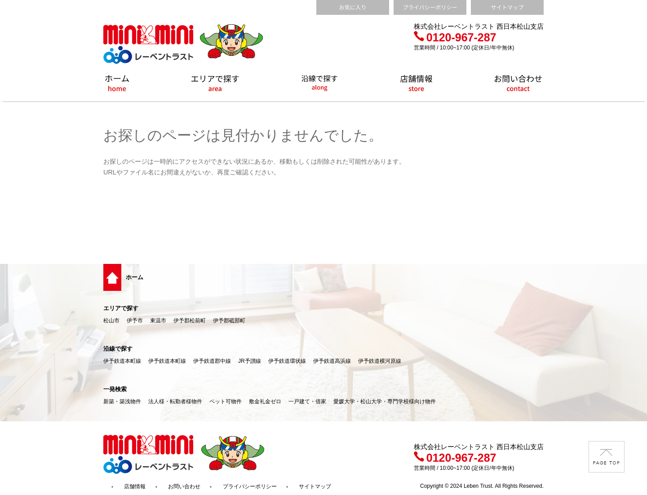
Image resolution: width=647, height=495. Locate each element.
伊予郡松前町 (189, 320)
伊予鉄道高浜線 (332, 361)
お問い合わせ (184, 486)
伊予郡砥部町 (229, 320)
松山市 (111, 320)
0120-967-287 (455, 37)
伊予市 (135, 320)
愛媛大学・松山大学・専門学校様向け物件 (384, 401)
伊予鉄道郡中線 (212, 361)
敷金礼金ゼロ (265, 401)
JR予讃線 (249, 361)
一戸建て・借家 (307, 401)
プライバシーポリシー (250, 486)
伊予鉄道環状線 (287, 361)
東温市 (158, 320)
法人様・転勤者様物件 (175, 401)
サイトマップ (315, 486)
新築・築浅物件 (122, 401)
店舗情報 (135, 486)
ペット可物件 (225, 401)
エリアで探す (120, 308)
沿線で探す (118, 348)
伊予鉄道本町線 (122, 361)
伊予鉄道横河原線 (379, 361)
